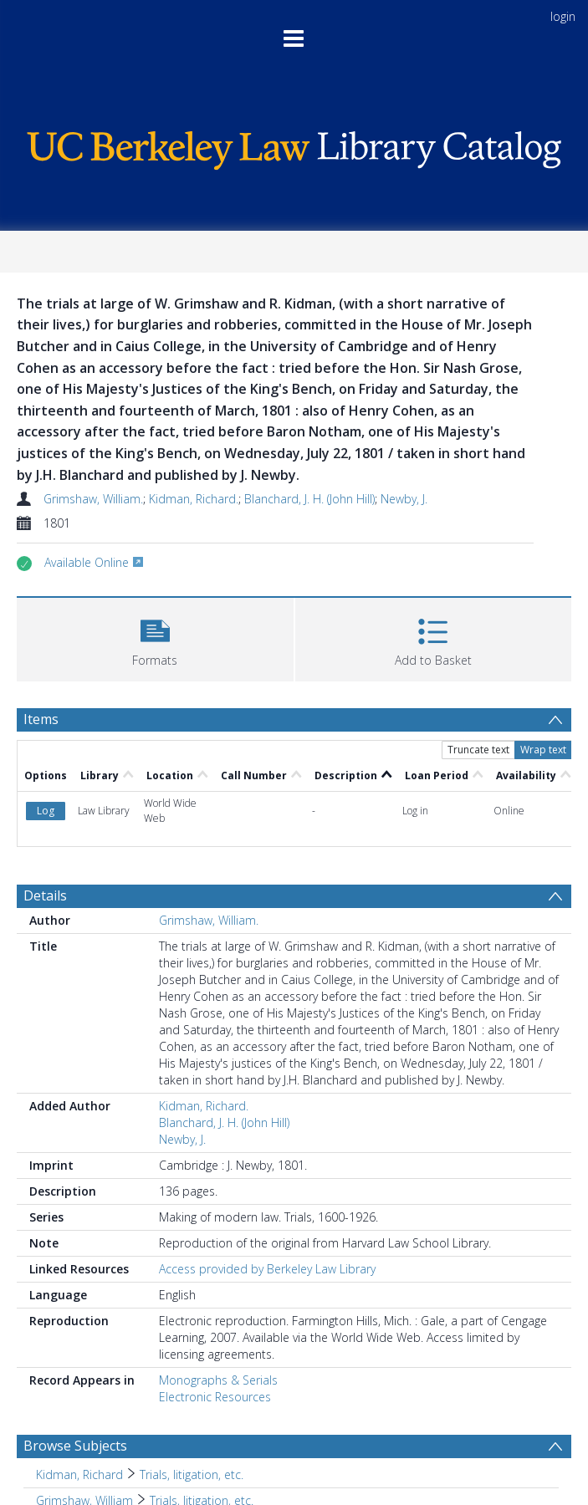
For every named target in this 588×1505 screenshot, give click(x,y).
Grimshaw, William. (93, 499)
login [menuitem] (562, 16)
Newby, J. (404, 499)
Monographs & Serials (218, 1380)
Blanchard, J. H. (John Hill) (309, 499)
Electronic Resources (215, 1397)
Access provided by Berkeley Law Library (267, 1269)
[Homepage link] (294, 146)
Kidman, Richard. (193, 499)
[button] (155, 637)
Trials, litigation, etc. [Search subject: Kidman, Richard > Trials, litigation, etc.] (191, 1474)
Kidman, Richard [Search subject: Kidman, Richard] (79, 1474)
